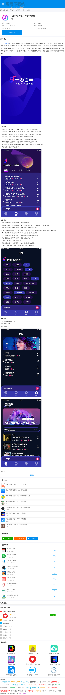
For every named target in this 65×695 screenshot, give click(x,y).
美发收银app (55, 682)
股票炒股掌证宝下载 (18, 691)
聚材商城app (43, 687)
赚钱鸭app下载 (46, 682)
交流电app (12, 688)
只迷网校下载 (14, 693)
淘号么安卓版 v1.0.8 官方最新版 (12, 589)
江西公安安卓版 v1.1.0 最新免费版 (12, 572)
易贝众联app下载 (7, 638)
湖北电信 (21, 538)
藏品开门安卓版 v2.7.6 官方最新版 (12, 583)
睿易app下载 (6, 623)
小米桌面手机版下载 (8, 620)
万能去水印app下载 (7, 626)
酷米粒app (4, 688)
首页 (7, 10)
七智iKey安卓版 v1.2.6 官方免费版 (12, 560)
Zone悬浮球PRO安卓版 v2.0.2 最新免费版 (12, 566)
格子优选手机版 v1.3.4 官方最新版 (12, 549)
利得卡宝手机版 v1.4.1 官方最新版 (12, 577)
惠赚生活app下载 (35, 682)
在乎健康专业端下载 (47, 691)
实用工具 (18, 10)
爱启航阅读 (14, 685)
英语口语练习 (42, 684)
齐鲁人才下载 (22, 693)
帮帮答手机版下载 (15, 682)
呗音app (36, 684)
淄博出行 (31, 691)
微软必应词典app (23, 684)
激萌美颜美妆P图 (52, 687)
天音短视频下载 (4, 693)
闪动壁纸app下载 (7, 632)
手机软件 (12, 10)
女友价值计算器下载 (5, 684)
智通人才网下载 (57, 691)
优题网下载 (35, 687)
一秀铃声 (6, 43)
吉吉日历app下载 (7, 629)
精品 (1, 642)
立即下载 (11, 33)
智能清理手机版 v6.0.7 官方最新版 (12, 554)
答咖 (30, 685)
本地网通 (34, 538)
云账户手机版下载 (5, 682)
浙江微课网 (38, 691)
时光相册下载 (5, 691)
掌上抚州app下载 (7, 635)
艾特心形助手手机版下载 (9, 611)
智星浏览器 (58, 684)
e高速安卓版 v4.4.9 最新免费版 (12, 595)
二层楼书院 (21, 688)
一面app (28, 688)
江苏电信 (9, 538)
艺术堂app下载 (25, 682)
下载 (54, 550)
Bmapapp (51, 685)
